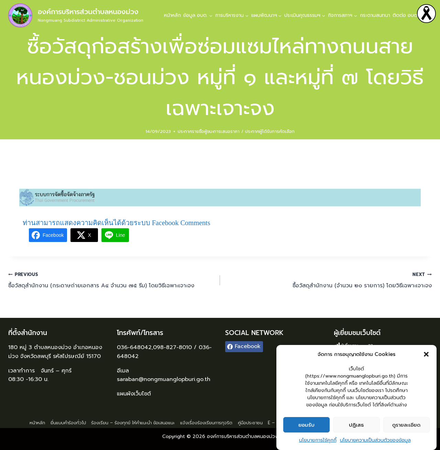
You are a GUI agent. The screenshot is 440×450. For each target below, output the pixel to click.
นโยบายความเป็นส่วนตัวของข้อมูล (375, 441)
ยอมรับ (306, 425)
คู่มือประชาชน (250, 422)
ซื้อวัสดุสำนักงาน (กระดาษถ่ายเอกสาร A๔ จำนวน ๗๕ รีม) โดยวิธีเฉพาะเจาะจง (111, 280)
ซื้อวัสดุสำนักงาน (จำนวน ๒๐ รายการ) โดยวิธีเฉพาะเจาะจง (329, 280)
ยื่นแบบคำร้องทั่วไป (68, 422)
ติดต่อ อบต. (405, 15)
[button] (426, 355)
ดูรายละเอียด (406, 425)
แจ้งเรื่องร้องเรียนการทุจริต (206, 422)
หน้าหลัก (172, 15)
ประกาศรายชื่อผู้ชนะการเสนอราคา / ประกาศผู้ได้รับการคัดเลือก (236, 131)
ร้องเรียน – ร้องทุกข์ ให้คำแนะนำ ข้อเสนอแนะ (133, 422)
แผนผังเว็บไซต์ (135, 394)
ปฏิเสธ (356, 425)
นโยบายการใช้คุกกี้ (318, 441)
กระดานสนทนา (375, 15)
